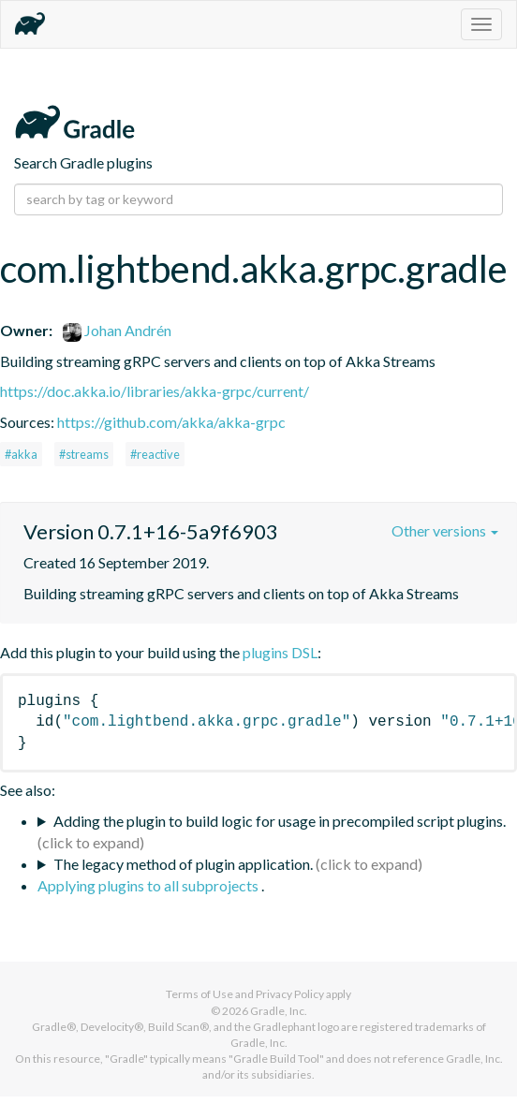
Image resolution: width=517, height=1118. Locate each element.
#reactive (155, 454)
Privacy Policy (290, 994)
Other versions (444, 530)
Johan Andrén (117, 330)
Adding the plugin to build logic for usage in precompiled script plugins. (279, 821)
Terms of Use (199, 994)
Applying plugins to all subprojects (149, 885)
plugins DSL (280, 652)
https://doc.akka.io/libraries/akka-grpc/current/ (154, 391)
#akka (21, 454)
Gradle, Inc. (278, 1011)
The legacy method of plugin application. (183, 864)
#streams (84, 454)
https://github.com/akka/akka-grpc (171, 422)
